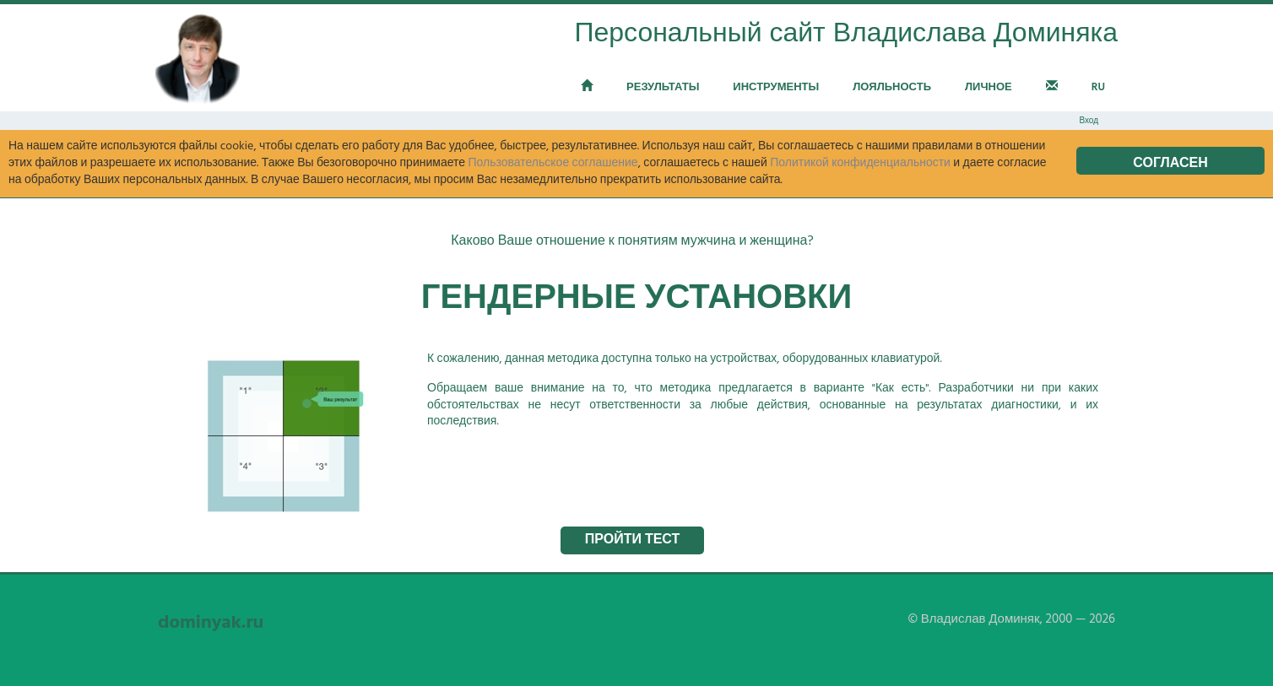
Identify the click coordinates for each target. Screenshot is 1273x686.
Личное (988, 87)
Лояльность (892, 87)
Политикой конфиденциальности (860, 163)
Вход (1088, 120)
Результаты (662, 87)
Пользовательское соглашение (552, 163)
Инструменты (776, 87)
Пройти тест (632, 540)
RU (1098, 87)
